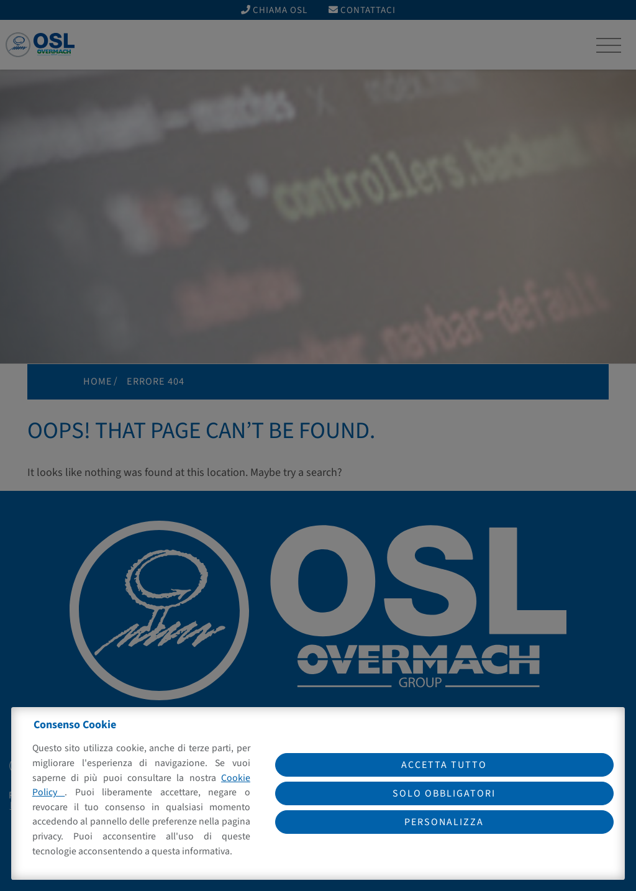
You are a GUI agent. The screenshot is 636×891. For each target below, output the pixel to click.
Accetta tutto (444, 765)
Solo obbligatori (444, 793)
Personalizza (444, 822)
